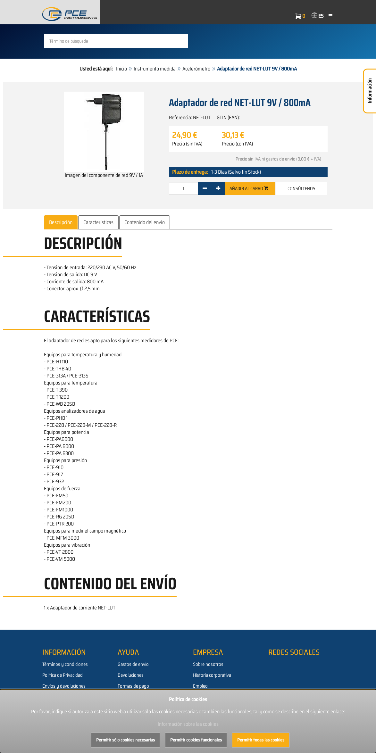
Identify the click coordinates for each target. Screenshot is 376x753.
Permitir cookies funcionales (196, 739)
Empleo (200, 686)
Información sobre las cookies (188, 724)
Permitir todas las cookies (260, 739)
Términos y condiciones (65, 664)
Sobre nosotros (208, 664)
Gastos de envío (133, 664)
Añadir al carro (249, 188)
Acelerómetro (196, 69)
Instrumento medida (155, 69)
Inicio (121, 69)
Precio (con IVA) (237, 143)
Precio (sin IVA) (187, 143)
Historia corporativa (212, 675)
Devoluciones (131, 675)
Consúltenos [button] (301, 188)
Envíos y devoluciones (64, 686)
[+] (218, 188)
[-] (205, 188)
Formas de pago (133, 686)
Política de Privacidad (62, 675)
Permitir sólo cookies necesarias (125, 739)
